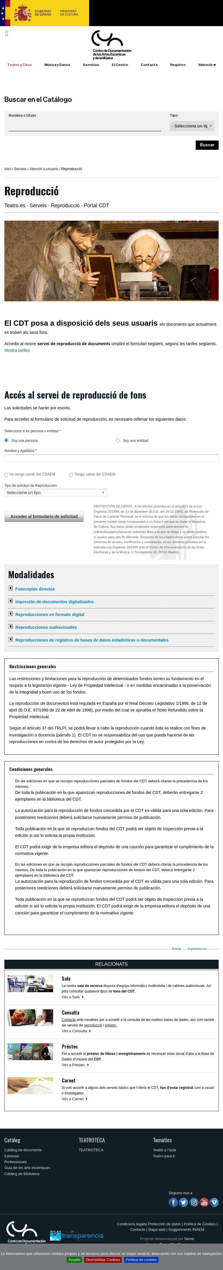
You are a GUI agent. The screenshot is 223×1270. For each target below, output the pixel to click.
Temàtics (162, 1140)
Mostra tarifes (17, 350)
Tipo (174, 115)
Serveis (20, 169)
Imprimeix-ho (197, 948)
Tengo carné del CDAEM (94, 474)
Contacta (149, 64)
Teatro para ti (164, 1156)
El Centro (120, 64)
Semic (189, 1239)
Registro (178, 64)
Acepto (74, 1260)
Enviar (177, 948)
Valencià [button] (205, 64)
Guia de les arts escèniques (27, 1167)
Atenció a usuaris (44, 169)
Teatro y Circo (19, 64)
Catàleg (12, 1140)
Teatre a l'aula (164, 1150)
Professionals (15, 1162)
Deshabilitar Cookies (103, 1260)
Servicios (91, 64)
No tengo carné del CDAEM (32, 474)
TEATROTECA (92, 1140)
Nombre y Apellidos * (20, 451)
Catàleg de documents (23, 1150)
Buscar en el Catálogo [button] (38, 99)
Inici (7, 169)
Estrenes (11, 1156)
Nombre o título (22, 115)
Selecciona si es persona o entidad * (32, 431)
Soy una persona (21, 441)
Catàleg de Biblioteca (21, 1174)
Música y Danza (57, 64)
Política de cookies (141, 1260)
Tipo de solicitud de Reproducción (30, 486)
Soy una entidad (132, 441)
